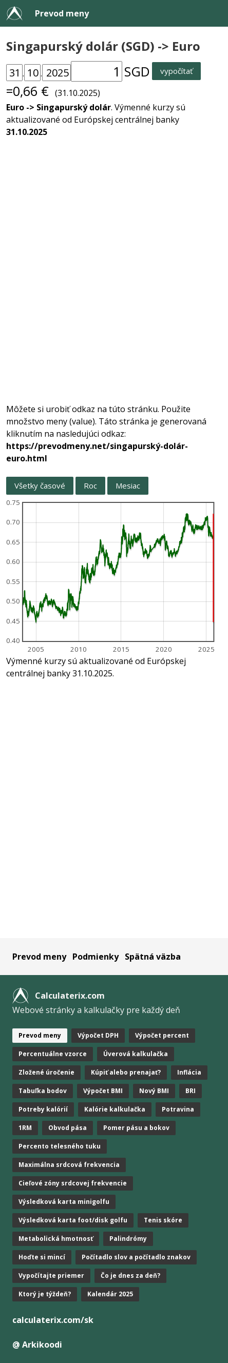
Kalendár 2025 (110, 1294)
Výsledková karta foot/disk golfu (72, 1220)
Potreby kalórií (43, 1109)
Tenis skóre (163, 1220)
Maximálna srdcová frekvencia (69, 1164)
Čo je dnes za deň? (130, 1275)
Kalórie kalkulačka (114, 1109)
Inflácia (189, 1072)
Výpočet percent (162, 1035)
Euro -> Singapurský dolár (58, 107)
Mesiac (128, 485)
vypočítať (176, 71)
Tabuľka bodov (42, 1090)
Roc (90, 485)
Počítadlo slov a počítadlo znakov (136, 1257)
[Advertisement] (114, 264)
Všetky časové (39, 485)
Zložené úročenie (46, 1072)
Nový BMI (154, 1090)
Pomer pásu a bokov (136, 1127)
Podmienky (95, 956)
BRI (190, 1090)
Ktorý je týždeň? (44, 1294)
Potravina (178, 1109)
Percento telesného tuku (59, 1146)
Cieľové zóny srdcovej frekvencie (72, 1183)
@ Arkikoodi (37, 1344)
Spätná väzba (153, 956)
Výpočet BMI (103, 1090)
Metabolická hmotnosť (55, 1238)
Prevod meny (62, 13)
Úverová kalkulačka (135, 1053)
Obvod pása (67, 1127)
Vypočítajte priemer (51, 1275)
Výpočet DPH (98, 1035)
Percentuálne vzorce (52, 1053)
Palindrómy (128, 1238)
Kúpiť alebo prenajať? (126, 1072)
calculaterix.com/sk (52, 1320)
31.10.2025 (26, 132)
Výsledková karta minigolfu (63, 1201)
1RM (25, 1127)
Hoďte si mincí (41, 1257)
